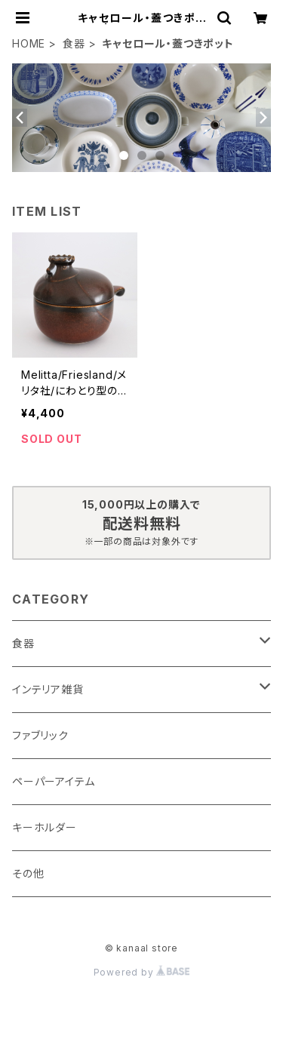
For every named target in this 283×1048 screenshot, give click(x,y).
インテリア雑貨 (48, 689)
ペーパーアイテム (53, 781)
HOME (28, 43)
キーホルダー (44, 827)
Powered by (142, 972)
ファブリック (40, 735)
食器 (74, 43)
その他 (28, 873)
